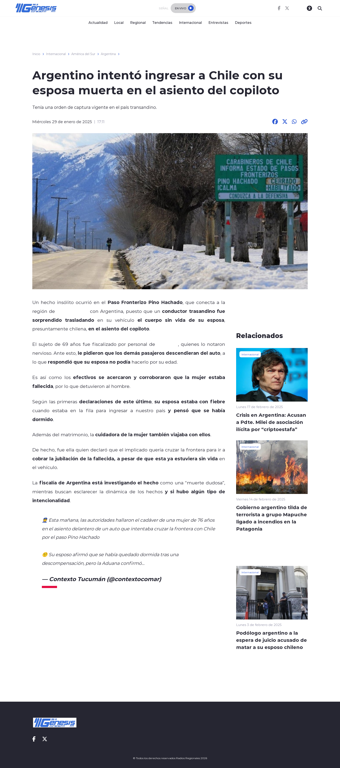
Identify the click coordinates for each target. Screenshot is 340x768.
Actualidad (98, 22)
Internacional (190, 22)
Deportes (243, 22)
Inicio (36, 54)
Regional (138, 22)
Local (119, 22)
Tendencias (162, 22)
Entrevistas (218, 22)
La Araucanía (72, 311)
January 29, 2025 (186, 579)
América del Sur (83, 54)
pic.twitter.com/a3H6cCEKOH (180, 563)
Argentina (108, 54)
